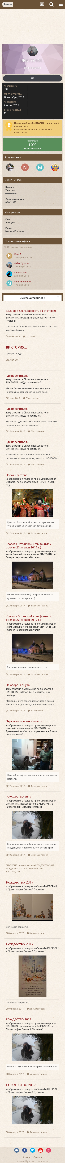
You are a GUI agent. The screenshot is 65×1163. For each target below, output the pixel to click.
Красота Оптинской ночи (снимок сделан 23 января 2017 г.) (28, 545)
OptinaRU (11, 482)
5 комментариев (38, 855)
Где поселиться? (17, 375)
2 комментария (37, 533)
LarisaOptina (20, 272)
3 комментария (36, 933)
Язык (26, 1157)
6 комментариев (38, 605)
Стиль (37, 1157)
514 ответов (31, 398)
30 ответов (35, 710)
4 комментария (37, 786)
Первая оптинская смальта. (24, 721)
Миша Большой (22, 281)
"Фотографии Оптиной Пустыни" (24, 806)
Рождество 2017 (14, 868)
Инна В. (18, 254)
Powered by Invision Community (32, 1161)
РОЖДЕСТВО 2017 (18, 796)
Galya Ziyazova (21, 263)
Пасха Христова (16, 475)
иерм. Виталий (14, 554)
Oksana (28, 379)
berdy (27, 314)
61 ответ (29, 336)
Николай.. (11, 728)
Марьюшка (30, 689)
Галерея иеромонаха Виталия (23, 557)
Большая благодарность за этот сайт (31, 310)
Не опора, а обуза (18, 685)
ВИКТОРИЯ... (13, 317)
